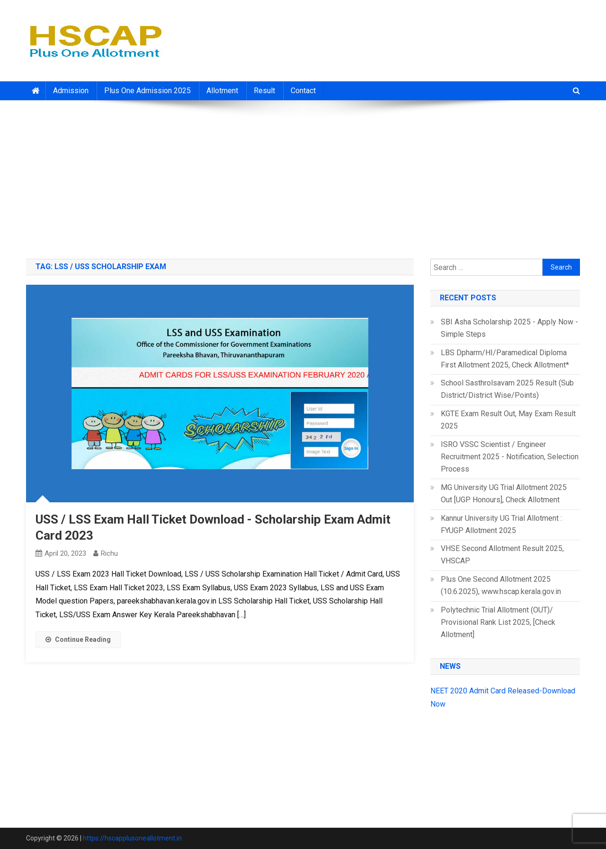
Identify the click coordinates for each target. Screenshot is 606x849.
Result (264, 90)
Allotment (222, 90)
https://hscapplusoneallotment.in (132, 838)
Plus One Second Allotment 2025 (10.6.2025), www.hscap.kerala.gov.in (501, 585)
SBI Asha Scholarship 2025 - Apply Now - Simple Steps (509, 328)
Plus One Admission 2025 (147, 90)
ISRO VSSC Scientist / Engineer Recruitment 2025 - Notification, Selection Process (510, 456)
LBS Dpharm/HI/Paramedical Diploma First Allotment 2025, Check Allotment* (505, 358)
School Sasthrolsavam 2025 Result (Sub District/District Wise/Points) (507, 389)
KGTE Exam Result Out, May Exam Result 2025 (508, 419)
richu (109, 553)
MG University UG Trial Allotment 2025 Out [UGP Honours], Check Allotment (504, 493)
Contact (303, 90)
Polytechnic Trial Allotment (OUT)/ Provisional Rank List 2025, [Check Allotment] (498, 622)
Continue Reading (78, 639)
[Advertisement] (303, 176)
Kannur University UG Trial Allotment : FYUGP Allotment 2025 (501, 524)
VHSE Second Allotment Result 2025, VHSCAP (502, 554)
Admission (71, 90)
